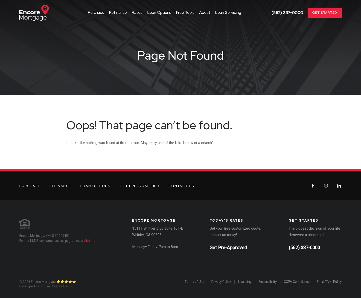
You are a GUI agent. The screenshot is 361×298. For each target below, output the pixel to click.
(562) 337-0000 (287, 13)
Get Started (324, 13)
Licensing (245, 282)
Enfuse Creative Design (56, 286)
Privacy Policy (221, 282)
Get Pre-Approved (228, 247)
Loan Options (159, 12)
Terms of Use (194, 282)
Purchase (96, 12)
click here (90, 240)
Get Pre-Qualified (139, 186)
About (204, 12)
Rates (137, 12)
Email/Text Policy (329, 282)
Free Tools (185, 12)
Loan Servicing (228, 12)
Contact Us (181, 186)
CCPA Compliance (297, 282)
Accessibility (268, 282)
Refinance (118, 12)
